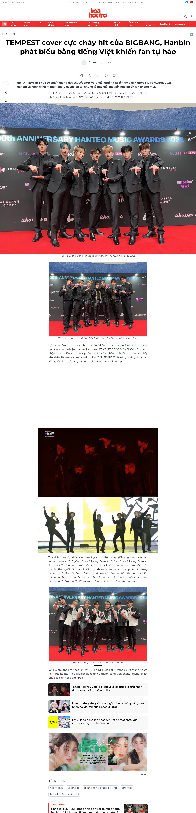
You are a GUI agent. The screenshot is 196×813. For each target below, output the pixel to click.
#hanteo (127, 787)
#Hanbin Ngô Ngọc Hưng (100, 787)
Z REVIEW (150, 24)
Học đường (51, 24)
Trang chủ (4, 24)
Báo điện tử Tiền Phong (98, 13)
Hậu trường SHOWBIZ (93, 24)
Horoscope (179, 24)
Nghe (6, 84)
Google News (191, 34)
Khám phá (26, 24)
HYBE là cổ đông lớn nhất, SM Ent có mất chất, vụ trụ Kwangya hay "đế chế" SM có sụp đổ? (106, 721)
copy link (98, 75)
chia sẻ (81, 75)
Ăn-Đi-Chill (117, 24)
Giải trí (40, 24)
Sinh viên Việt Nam (133, 2)
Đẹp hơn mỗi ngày (70, 24)
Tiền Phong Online (79, 2)
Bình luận (6, 108)
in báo (106, 75)
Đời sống (13, 24)
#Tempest (56, 787)
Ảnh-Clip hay (133, 24)
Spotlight (165, 24)
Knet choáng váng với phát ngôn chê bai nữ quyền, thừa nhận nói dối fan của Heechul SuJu (108, 705)
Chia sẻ (6, 92)
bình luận (114, 75)
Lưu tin (6, 100)
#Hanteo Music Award (64, 794)
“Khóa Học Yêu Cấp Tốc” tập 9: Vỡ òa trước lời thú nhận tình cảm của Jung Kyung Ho (107, 688)
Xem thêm (191, 24)
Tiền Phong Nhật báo (106, 2)
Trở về (6, 117)
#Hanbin (73, 787)
